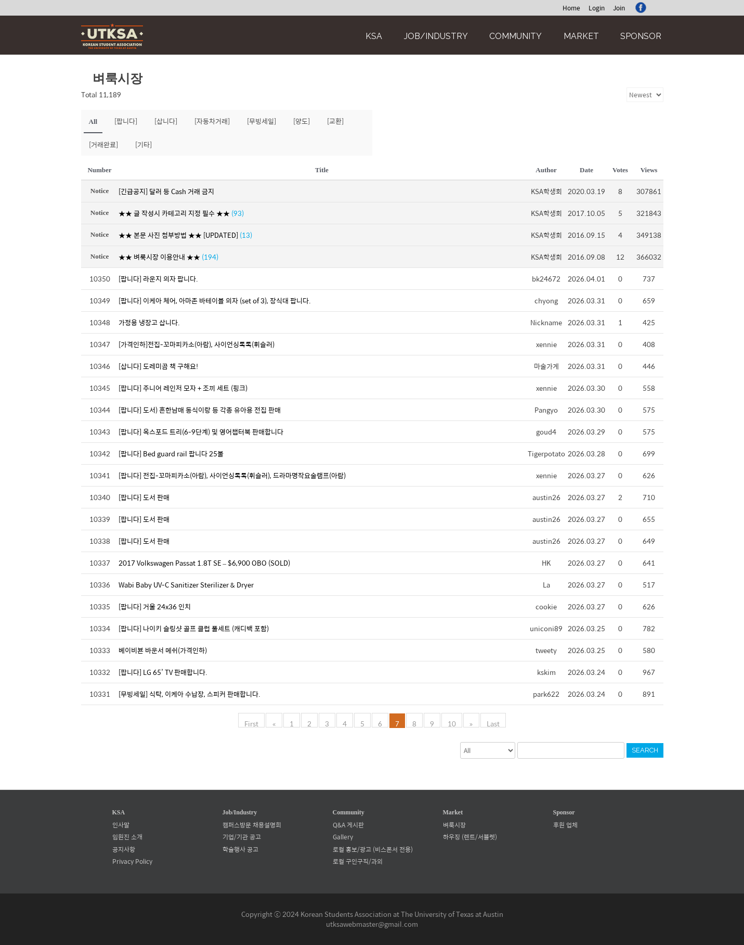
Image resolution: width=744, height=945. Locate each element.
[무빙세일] (261, 121)
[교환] (335, 121)
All (93, 121)
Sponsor (640, 36)
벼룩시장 (454, 824)
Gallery (343, 836)
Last (492, 722)
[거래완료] (103, 144)
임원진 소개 (127, 836)
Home (571, 7)
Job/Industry (436, 36)
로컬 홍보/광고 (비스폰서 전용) (373, 849)
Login (597, 7)
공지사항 (123, 849)
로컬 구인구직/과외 (358, 861)
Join (619, 7)
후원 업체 (565, 824)
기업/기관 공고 (242, 836)
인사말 (120, 824)
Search (645, 750)
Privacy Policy (132, 861)
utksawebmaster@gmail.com (372, 923)
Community (515, 36)
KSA (374, 36)
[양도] (301, 121)
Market (581, 36)
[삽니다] (165, 121)
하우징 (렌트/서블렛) (470, 836)
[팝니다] (125, 121)
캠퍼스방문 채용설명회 (252, 824)
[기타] (143, 144)
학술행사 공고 (240, 849)
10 (452, 722)
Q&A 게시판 (348, 824)
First (252, 722)
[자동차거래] (212, 121)
